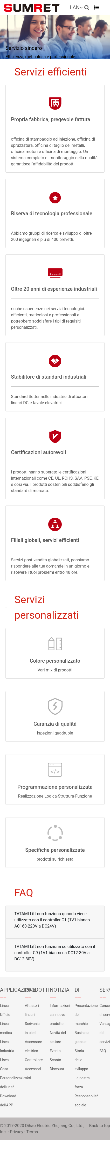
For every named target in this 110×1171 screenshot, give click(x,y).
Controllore (33, 1060)
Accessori (33, 1069)
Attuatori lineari (32, 1010)
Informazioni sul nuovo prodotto (58, 1015)
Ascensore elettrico (33, 1046)
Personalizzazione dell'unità (8, 1082)
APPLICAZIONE (8, 990)
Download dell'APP (8, 1100)
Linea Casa (4, 1064)
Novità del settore (58, 1037)
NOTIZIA (58, 990)
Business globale (81, 1037)
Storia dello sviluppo (81, 1060)
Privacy (16, 1131)
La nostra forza (82, 1082)
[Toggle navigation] (96, 7)
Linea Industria (7, 1046)
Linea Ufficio (5, 1010)
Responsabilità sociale (83, 1100)
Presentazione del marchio (83, 1015)
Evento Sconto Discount (57, 1060)
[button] (86, 7)
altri (28, 1078)
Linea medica (6, 1028)
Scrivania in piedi (32, 1028)
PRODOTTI (33, 990)
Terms (32, 1131)
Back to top (99, 1125)
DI (76, 990)
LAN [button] (76, 7)
